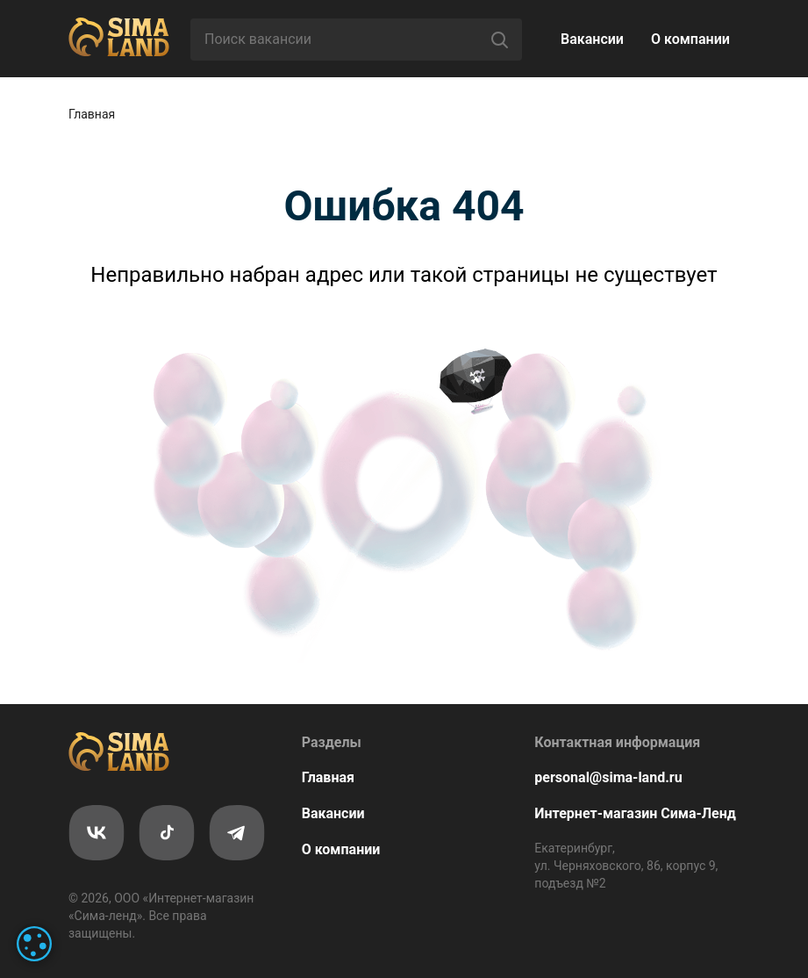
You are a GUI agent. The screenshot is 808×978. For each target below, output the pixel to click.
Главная (91, 114)
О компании (690, 39)
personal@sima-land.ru (608, 777)
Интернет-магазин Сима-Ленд (635, 813)
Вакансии (592, 39)
